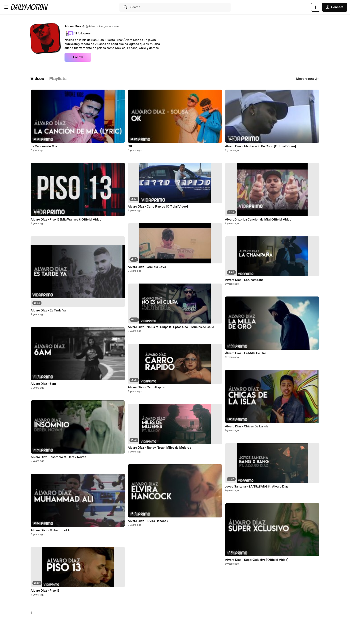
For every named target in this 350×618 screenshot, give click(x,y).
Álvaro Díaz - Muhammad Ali (51, 530)
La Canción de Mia (44, 146)
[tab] (37, 79)
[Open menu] (6, 7)
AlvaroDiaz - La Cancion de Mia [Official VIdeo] (258, 219)
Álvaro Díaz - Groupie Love (147, 267)
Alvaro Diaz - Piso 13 (45, 591)
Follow (78, 57)
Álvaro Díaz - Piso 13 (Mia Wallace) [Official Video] (66, 219)
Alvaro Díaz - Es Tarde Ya (48, 310)
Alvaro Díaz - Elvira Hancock (148, 521)
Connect (335, 7)
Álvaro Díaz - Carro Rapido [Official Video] (158, 206)
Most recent (307, 79)
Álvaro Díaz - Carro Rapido (146, 387)
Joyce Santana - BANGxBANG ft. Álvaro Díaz (256, 486)
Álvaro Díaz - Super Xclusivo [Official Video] (256, 560)
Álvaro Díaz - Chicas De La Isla (246, 426)
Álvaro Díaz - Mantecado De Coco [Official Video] (260, 146)
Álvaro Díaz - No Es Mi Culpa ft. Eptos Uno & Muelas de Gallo (171, 327)
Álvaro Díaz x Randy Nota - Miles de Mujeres (159, 448)
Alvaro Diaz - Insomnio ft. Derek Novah (58, 457)
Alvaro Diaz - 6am (43, 384)
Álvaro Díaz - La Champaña (244, 280)
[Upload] (315, 7)
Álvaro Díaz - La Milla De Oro (245, 353)
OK (130, 146)
